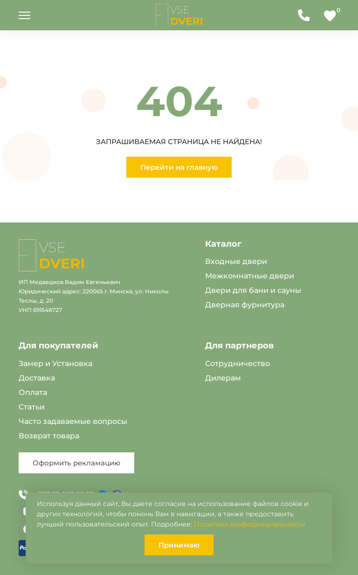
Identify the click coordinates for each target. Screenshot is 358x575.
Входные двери (236, 261)
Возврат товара (49, 435)
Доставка (37, 378)
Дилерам (223, 378)
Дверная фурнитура (244, 304)
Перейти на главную (179, 167)
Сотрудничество (237, 363)
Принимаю (179, 544)
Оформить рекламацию (76, 462)
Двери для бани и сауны (253, 290)
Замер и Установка (55, 363)
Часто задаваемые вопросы (73, 421)
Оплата (33, 392)
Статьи (32, 406)
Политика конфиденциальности (249, 524)
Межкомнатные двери (249, 275)
